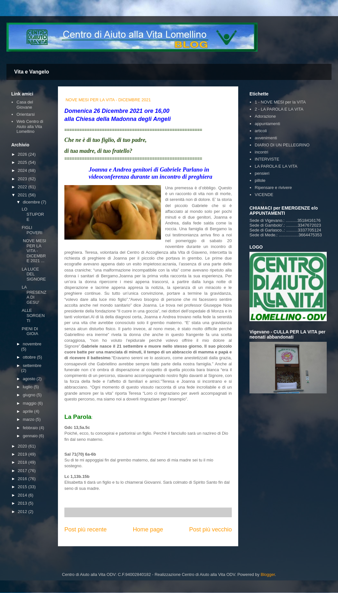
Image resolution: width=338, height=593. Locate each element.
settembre (32, 365)
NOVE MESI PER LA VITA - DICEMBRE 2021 (108, 99)
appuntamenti (267, 123)
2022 (23, 186)
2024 (23, 170)
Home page (148, 529)
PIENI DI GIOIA (30, 331)
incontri (261, 152)
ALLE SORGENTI (33, 315)
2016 (23, 478)
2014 (23, 495)
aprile (28, 411)
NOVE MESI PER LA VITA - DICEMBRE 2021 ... (34, 250)
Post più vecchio (210, 529)
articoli (261, 130)
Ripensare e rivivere (273, 187)
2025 (23, 162)
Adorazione (265, 116)
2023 (23, 178)
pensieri (262, 173)
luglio (28, 386)
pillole (260, 180)
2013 (23, 503)
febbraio (31, 427)
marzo (29, 419)
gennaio (31, 435)
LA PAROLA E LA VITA (276, 166)
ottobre (30, 357)
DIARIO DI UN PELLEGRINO (282, 145)
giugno (30, 394)
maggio (30, 403)
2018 (23, 462)
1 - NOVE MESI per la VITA (280, 102)
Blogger (268, 574)
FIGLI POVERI (32, 230)
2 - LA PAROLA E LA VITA (279, 109)
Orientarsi (25, 114)
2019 (23, 454)
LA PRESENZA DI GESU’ (34, 295)
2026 (23, 154)
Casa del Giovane (24, 105)
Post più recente (85, 529)
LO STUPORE (33, 214)
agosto (30, 378)
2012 (23, 511)
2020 (23, 446)
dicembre (32, 202)
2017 (23, 470)
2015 (23, 486)
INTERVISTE (267, 159)
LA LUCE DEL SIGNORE (34, 274)
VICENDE (264, 194)
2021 (23, 195)
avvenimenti (266, 137)
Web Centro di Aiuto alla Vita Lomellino (29, 126)
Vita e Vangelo (31, 71)
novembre (32, 343)
